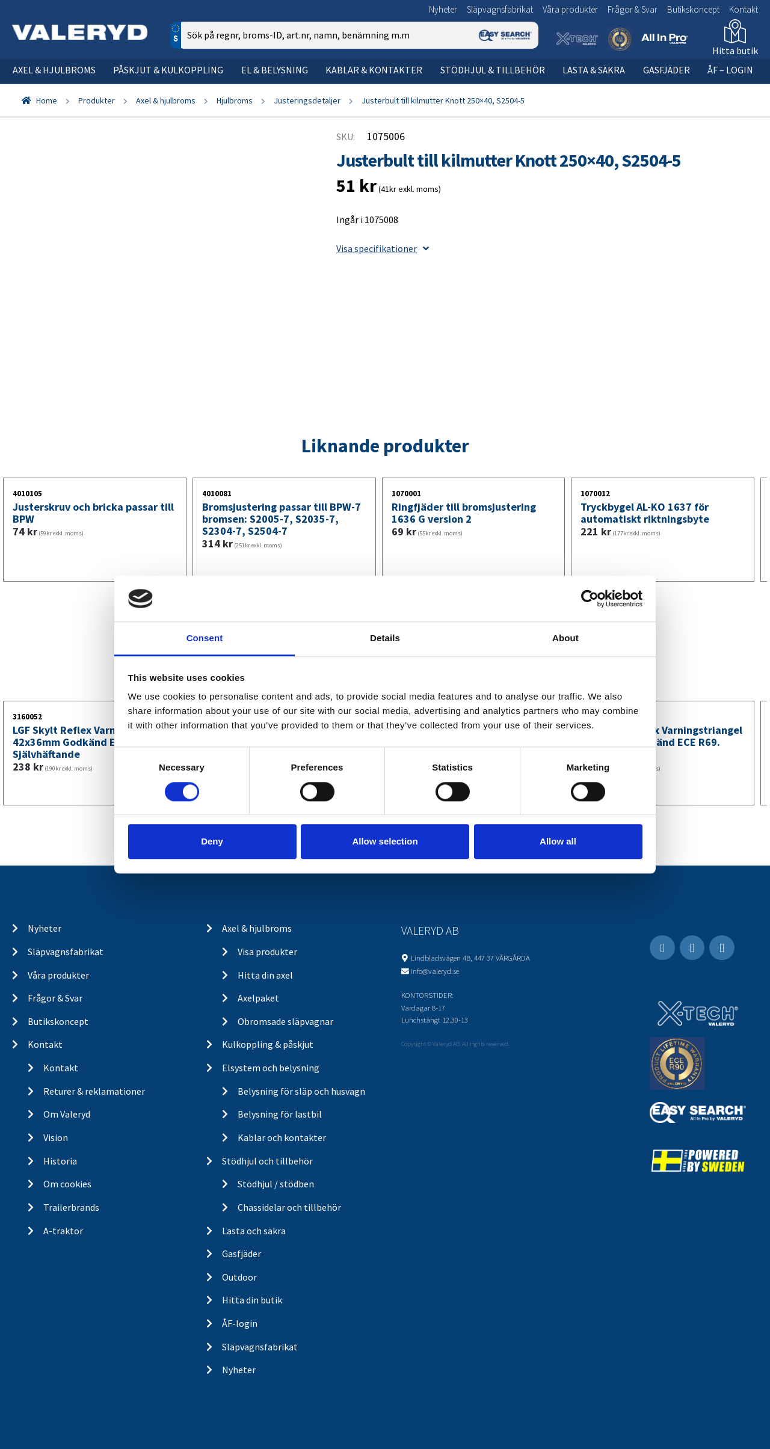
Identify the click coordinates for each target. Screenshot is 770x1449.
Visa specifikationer (382, 248)
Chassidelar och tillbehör (289, 1207)
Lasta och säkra (254, 1231)
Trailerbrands (71, 1207)
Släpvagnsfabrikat (500, 9)
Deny (212, 841)
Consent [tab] (204, 638)
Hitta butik (735, 51)
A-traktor (63, 1231)
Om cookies (67, 1184)
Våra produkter (570, 9)
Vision (55, 1137)
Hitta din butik (252, 1300)
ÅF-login (239, 1323)
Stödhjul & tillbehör (492, 70)
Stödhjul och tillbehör (267, 1161)
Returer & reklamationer (94, 1091)
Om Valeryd (66, 1114)
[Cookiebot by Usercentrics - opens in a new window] (589, 598)
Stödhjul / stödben (276, 1184)
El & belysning (274, 70)
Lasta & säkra (593, 70)
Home (46, 100)
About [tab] (565, 638)
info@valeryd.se (435, 971)
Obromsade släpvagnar (285, 1021)
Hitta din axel (265, 975)
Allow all (558, 841)
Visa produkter (267, 952)
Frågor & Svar (633, 9)
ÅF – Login (730, 70)
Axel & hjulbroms (54, 70)
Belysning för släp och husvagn (301, 1091)
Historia (60, 1161)
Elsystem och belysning (270, 1068)
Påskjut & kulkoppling (168, 70)
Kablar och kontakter (282, 1137)
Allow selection (384, 841)
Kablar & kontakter (373, 70)
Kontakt (743, 9)
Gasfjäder (666, 70)
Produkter (96, 100)
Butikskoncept (693, 9)
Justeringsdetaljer (307, 100)
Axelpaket (258, 998)
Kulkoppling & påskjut (267, 1044)
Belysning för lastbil (280, 1114)
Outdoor (239, 1277)
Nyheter (443, 9)
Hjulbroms (235, 100)
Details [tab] (385, 638)
